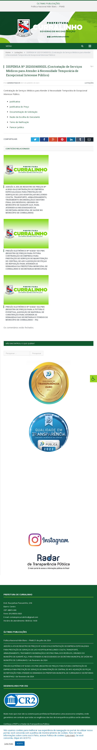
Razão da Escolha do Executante (25, 117)
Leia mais (70, 735)
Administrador (13, 83)
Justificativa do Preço (19, 106)
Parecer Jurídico (17, 127)
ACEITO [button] (20, 743)
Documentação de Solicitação (23, 111)
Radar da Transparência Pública (35, 724)
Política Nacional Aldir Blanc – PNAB (48, 6)
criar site (21, 713)
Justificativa (15, 101)
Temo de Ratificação (19, 122)
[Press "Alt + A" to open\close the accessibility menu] (93, 378)
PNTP (15, 724)
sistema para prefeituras (39, 713)
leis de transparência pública (62, 717)
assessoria (70, 713)
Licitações (89, 83)
